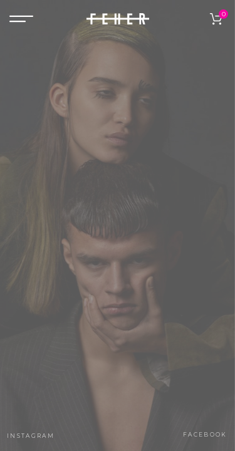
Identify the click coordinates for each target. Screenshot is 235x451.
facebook (205, 434)
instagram (31, 435)
